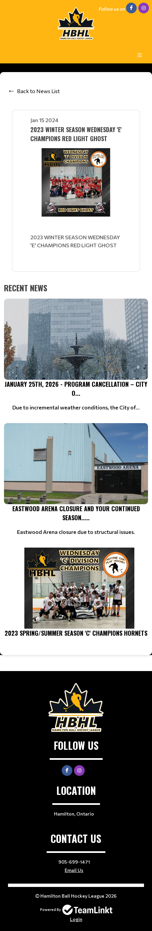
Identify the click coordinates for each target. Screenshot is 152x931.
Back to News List (38, 91)
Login (76, 919)
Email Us (74, 870)
